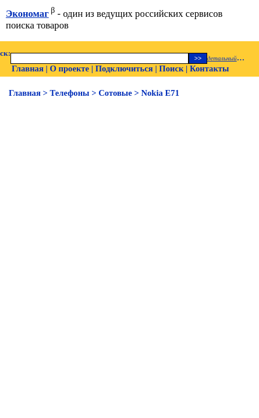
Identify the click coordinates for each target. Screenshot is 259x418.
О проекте (69, 68)
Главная (28, 68)
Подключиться (124, 68)
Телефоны (70, 93)
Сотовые (115, 93)
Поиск (171, 68)
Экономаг (27, 13)
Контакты (209, 68)
